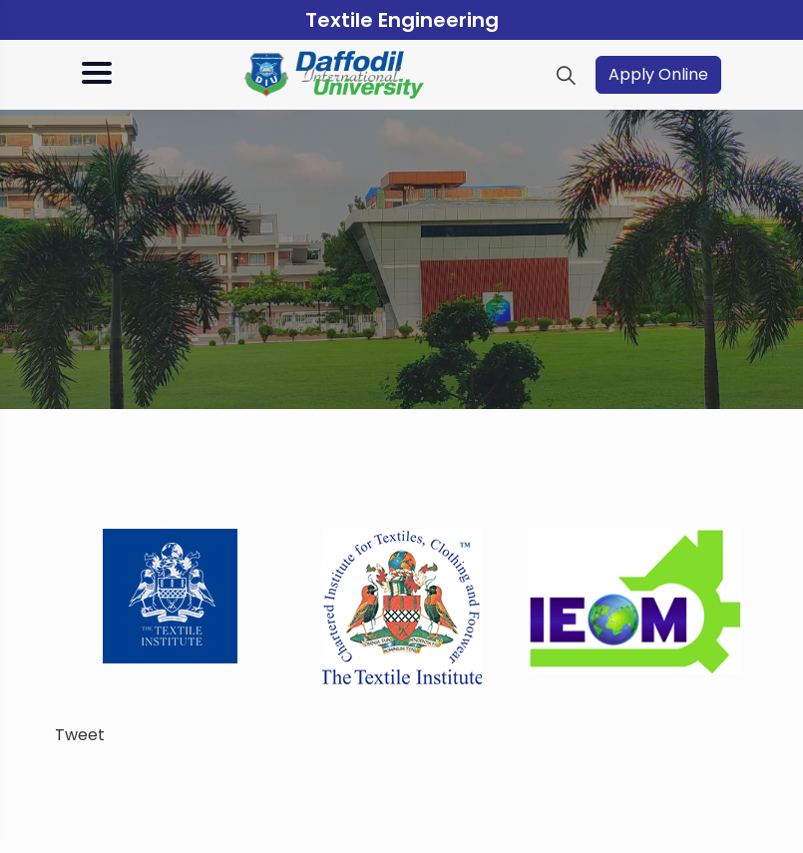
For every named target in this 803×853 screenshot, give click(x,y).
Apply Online (658, 74)
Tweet (80, 734)
